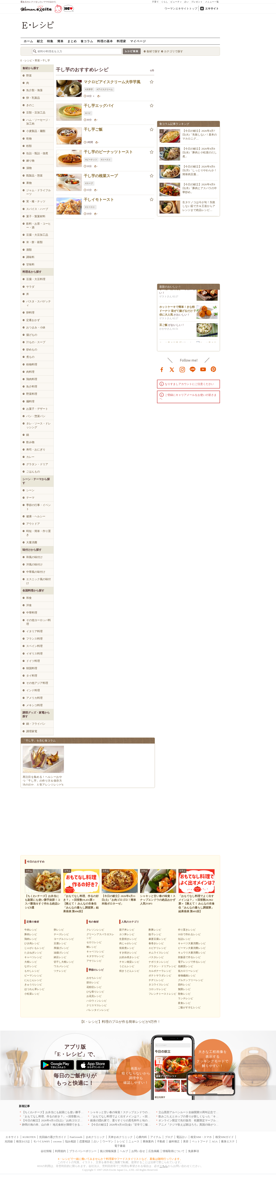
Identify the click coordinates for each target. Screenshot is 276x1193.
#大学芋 (89, 89)
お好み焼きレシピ (129, 957)
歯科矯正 (174, 1141)
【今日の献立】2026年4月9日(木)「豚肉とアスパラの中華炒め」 (199, 188)
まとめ (72, 41)
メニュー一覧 (212, 2)
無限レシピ (184, 989)
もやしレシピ (31, 970)
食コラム (87, 41)
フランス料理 (34, 638)
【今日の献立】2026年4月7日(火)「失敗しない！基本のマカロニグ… (199, 134)
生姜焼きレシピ (128, 939)
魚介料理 (31, 386)
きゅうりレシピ (33, 984)
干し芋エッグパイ (99, 106)
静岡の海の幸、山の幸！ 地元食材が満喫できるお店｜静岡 (58, 1124)
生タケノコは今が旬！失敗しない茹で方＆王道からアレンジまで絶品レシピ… (198, 206)
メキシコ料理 (34, 705)
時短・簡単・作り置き (38, 532)
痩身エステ (228, 1141)
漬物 (29, 168)
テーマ (30, 497)
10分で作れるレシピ (189, 934)
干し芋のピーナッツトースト (108, 152)
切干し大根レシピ (64, 961)
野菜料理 (31, 393)
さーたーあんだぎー (171, 290)
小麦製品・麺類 (35, 131)
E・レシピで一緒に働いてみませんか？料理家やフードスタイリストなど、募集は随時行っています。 (120, 1158)
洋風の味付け (34, 564)
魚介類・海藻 (34, 90)
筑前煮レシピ (126, 948)
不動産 (161, 1141)
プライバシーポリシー (83, 1151)
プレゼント (197, 2)
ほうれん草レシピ (34, 989)
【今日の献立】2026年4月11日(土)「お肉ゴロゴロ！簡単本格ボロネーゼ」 (67, 1120)
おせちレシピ (94, 977)
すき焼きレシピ (128, 952)
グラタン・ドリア (37, 464)
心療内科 (141, 1137)
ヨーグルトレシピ (64, 939)
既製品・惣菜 (34, 175)
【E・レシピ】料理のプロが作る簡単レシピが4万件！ (120, 1021)
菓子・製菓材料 (35, 216)
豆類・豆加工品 (35, 112)
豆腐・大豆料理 (35, 279)
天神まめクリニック (120, 1137)
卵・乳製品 (33, 97)
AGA (214, 1141)
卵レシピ (59, 929)
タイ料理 (31, 675)
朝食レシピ (184, 993)
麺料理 (30, 401)
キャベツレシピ (33, 957)
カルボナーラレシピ (160, 970)
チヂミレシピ (156, 980)
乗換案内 (148, 1141)
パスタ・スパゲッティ (38, 303)
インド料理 (33, 690)
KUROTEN (29, 1137)
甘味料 (30, 264)
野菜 (29, 75)
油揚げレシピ (61, 952)
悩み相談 (70, 1141)
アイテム (155, 1137)
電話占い (181, 1137)
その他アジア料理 (37, 683)
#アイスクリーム (105, 89)
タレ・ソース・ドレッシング (38, 425)
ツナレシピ (60, 970)
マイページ (138, 41)
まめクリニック (95, 1137)
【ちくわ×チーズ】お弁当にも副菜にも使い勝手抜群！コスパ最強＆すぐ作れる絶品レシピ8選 (79, 1112)
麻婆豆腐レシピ (157, 939)
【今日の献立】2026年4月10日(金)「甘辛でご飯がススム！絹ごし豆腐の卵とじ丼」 (141, 1124)
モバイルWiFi (41, 1141)
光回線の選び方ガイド (52, 1137)
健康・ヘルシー (35, 516)
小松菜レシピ (31, 993)
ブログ (169, 1137)
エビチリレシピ (157, 948)
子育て (155, 2)
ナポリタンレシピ (159, 961)
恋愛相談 (84, 1141)
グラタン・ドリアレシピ (162, 966)
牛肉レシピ (30, 929)
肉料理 (30, 371)
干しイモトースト (99, 200)
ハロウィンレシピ (96, 1000)
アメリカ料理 (34, 697)
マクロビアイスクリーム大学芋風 (112, 82)
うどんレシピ (126, 966)
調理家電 (31, 731)
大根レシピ (30, 961)
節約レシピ (184, 984)
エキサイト (212, 8)
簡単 (60, 41)
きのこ (30, 105)
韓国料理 (31, 668)
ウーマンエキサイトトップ (181, 8)
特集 (50, 41)
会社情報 (46, 1151)
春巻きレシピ (156, 943)
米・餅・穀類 (34, 242)
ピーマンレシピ (33, 975)
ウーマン (107, 1141)
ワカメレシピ (61, 966)
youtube (203, 369)
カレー (30, 456)
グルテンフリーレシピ (190, 980)
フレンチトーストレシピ (162, 993)
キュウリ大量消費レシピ (192, 952)
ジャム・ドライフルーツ (38, 192)
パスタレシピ (156, 957)
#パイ (88, 113)
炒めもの (31, 349)
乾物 (29, 138)
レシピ (121, 1141)
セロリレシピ (94, 942)
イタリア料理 (34, 631)
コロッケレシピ (157, 989)
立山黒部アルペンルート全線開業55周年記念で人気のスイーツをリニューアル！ (207, 1112)
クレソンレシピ (95, 929)
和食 (29, 597)
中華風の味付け (35, 571)
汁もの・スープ (35, 342)
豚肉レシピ (30, 934)
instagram (182, 369)
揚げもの (31, 334)
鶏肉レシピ (30, 939)
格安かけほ (23, 1141)
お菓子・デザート (37, 408)
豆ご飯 (163, 327)
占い (186, 2)
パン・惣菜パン (35, 416)
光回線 (9, 1141)
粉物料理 (31, 364)
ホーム (28, 41)
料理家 (121, 41)
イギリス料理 (34, 653)
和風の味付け (34, 557)
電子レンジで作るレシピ (192, 961)
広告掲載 (153, 1151)
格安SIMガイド (224, 1137)
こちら (164, 1166)
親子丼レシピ (126, 929)
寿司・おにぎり (35, 449)
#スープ (89, 183)
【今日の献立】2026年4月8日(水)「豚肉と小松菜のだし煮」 (199, 152)
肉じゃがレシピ (128, 943)
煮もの (30, 356)
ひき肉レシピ (31, 943)
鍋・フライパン (35, 723)
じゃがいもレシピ (34, 948)
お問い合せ (138, 1151)
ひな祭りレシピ (95, 991)
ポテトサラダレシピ (160, 975)
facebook (162, 369)
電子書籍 (119, 1145)
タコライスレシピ (159, 984)
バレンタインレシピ (97, 1010)
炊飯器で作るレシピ (189, 957)
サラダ (30, 286)
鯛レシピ (91, 946)
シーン (30, 490)
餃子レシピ (155, 934)
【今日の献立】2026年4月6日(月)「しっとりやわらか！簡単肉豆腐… (199, 170)
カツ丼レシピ (126, 934)
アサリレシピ (94, 960)
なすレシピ (30, 966)
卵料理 (30, 312)
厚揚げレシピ (61, 948)
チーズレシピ (61, 934)
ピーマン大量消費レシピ (192, 948)
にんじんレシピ (33, 980)
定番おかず (33, 320)
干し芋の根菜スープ (101, 176)
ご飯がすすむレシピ (189, 1007)
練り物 (30, 160)
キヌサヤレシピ (95, 956)
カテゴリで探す (173, 51)
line (193, 369)
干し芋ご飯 (93, 129)
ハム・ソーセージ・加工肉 (38, 121)
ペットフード (200, 1141)
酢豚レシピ (155, 929)
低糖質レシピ (185, 966)
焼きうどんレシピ (129, 970)
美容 (185, 1141)
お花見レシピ (94, 996)
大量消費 (31, 542)
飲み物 (30, 442)
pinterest (213, 369)
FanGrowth (76, 1137)
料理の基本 (105, 41)
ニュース (133, 1141)
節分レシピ (92, 982)
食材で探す (153, 51)
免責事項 (193, 1151)
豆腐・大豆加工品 (37, 234)
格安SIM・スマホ (201, 1137)
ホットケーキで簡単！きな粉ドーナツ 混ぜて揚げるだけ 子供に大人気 (177, 312)
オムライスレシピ (159, 952)
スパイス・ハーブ (37, 209)
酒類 (29, 249)
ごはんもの (33, 471)
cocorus (57, 1141)
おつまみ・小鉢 (35, 327)
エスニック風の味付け (38, 581)
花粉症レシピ (94, 987)
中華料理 (31, 612)
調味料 (30, 257)
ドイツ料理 (33, 660)
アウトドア (33, 523)
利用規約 (60, 1151)
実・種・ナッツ (35, 201)
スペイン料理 (34, 646)
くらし (164, 2)
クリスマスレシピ (96, 1005)
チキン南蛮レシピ (129, 961)
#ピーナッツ (91, 159)
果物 (29, 182)
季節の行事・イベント (38, 506)
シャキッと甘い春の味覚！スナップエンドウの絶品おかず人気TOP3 (131, 1112)
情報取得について (173, 1151)
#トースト (106, 159)
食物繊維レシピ (187, 975)
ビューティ (176, 2)
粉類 (29, 145)
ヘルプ (124, 1151)
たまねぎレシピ (33, 952)
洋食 (29, 605)
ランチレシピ (185, 998)
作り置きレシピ (187, 929)
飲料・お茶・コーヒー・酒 (38, 225)
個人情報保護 (108, 1151)
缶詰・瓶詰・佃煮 (37, 153)
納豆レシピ (60, 957)
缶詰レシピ (184, 939)
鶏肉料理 (31, 379)
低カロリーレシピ (188, 970)
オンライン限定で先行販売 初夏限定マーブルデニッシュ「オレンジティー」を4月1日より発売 (217, 1120)
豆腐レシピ (60, 943)
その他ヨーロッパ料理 (38, 622)
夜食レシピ (184, 1003)
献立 (40, 41)
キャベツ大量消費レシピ (192, 943)
